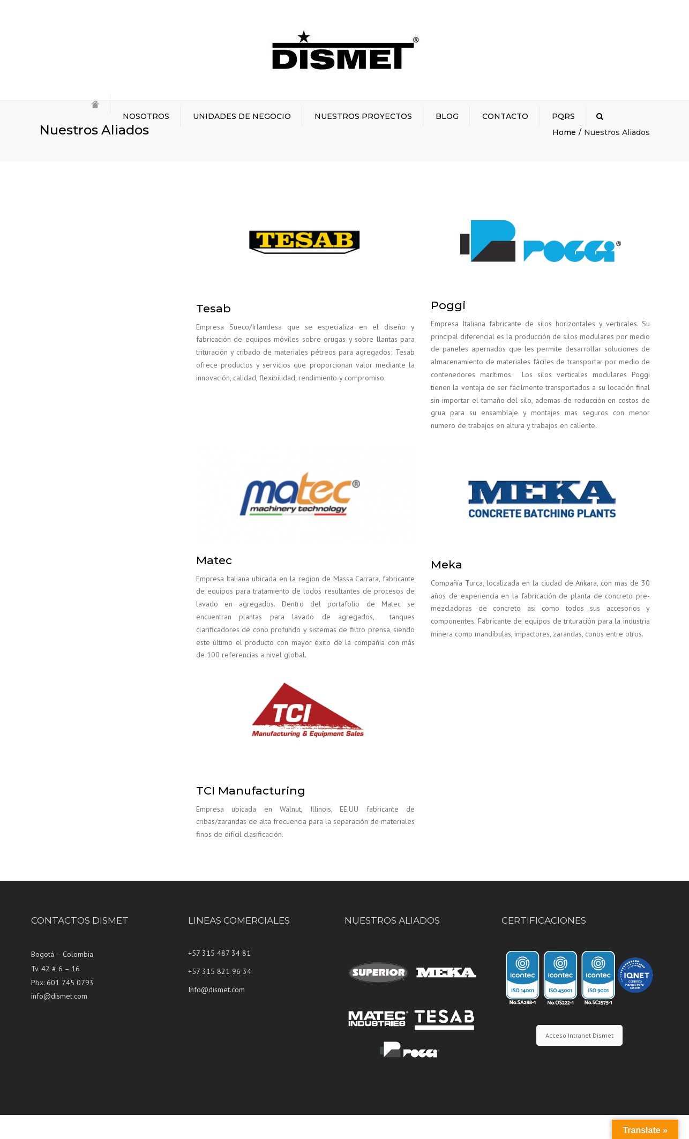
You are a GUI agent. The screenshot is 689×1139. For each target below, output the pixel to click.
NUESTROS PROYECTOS (363, 116)
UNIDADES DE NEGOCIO (242, 116)
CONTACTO (505, 116)
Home (564, 156)
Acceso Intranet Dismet (579, 1059)
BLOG (447, 116)
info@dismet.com (59, 1020)
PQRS (563, 116)
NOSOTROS (146, 116)
